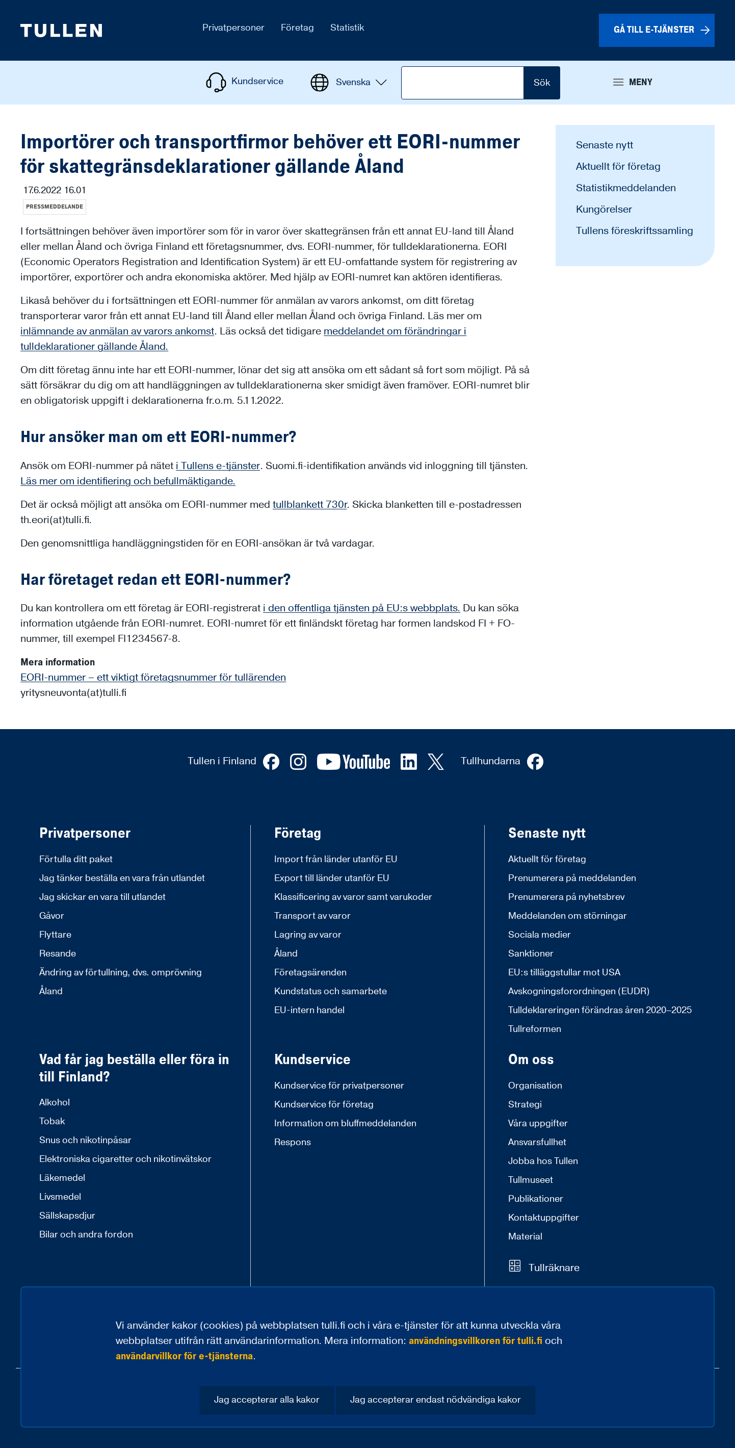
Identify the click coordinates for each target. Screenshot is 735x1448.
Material (525, 1236)
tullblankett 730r (310, 505)
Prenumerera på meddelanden (572, 878)
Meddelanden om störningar (567, 916)
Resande (57, 953)
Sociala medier (539, 934)
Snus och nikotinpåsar (85, 1140)
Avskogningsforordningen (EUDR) (579, 991)
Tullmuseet (530, 1180)
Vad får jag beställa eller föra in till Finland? (134, 1068)
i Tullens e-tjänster (218, 466)
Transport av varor (312, 916)
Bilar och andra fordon (86, 1234)
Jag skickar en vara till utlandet (102, 897)
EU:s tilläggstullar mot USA (564, 972)
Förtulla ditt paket (76, 859)
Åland (51, 991)
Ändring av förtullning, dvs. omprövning (120, 972)
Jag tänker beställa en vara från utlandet (122, 878)
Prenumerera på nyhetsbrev (566, 897)
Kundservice (312, 1060)
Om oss (531, 1060)
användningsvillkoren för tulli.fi (475, 1341)
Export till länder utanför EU (331, 878)
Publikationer (535, 1199)
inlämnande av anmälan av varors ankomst (117, 331)
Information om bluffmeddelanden (345, 1123)
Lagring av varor (308, 934)
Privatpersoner (84, 833)
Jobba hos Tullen (543, 1161)
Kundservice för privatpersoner (339, 1085)
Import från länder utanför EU (336, 859)
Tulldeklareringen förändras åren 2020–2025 (600, 1010)
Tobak (52, 1121)
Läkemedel (62, 1178)
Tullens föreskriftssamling (634, 231)
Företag (297, 833)
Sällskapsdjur (67, 1215)
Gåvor (51, 916)
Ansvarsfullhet (537, 1142)
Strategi (525, 1104)
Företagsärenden (310, 972)
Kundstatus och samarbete (330, 991)
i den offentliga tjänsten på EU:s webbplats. (361, 608)
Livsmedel (60, 1197)
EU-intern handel (309, 1010)
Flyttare (55, 934)
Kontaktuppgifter (543, 1217)
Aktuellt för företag (618, 167)
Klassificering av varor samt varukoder (353, 897)
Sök (542, 82)
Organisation (535, 1085)
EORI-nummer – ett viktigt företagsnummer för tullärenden (153, 677)
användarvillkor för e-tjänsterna (184, 1356)
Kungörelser (604, 209)
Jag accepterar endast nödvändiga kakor (435, 1399)
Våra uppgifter (538, 1123)
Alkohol (54, 1102)
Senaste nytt (604, 145)
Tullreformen (534, 1029)
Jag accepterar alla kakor (267, 1399)
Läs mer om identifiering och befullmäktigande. (127, 481)
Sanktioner (531, 953)
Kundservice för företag (324, 1104)
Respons (292, 1142)
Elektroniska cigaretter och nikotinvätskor (125, 1159)
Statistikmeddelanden (626, 188)
